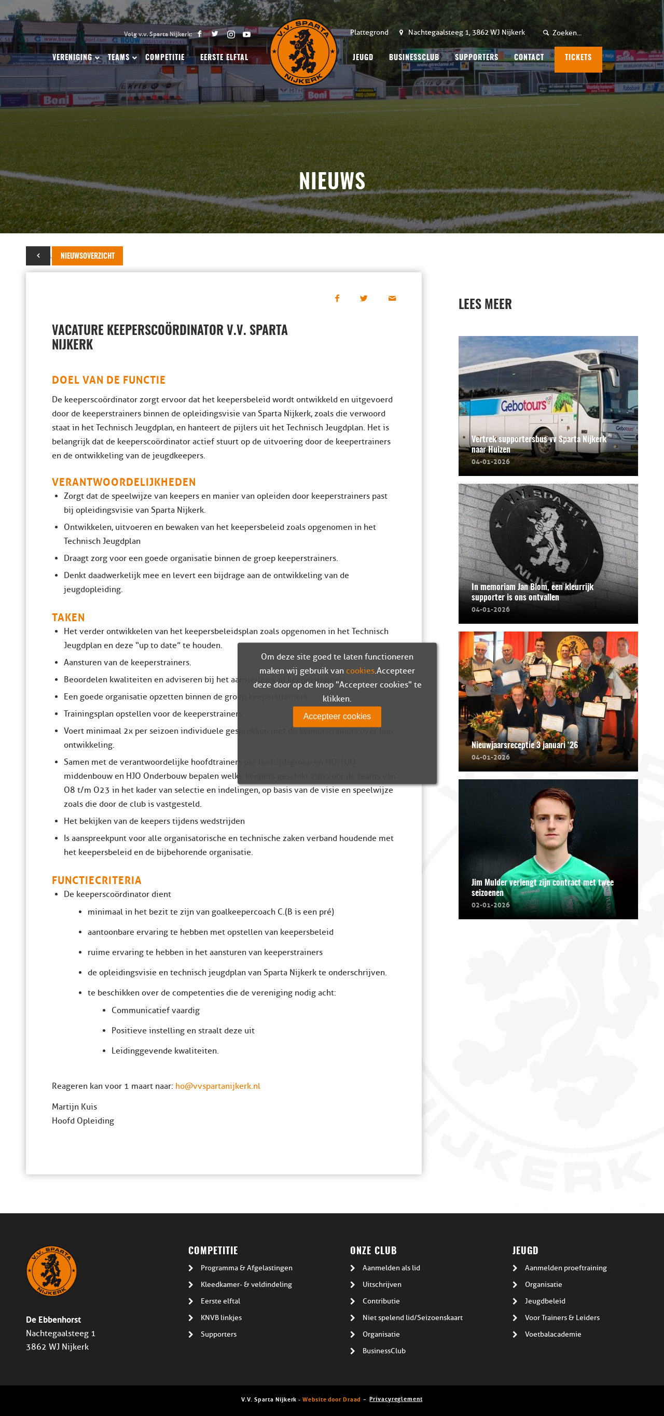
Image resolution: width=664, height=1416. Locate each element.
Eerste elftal (220, 1301)
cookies (360, 671)
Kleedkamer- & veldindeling (246, 1284)
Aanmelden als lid (391, 1268)
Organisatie (381, 1334)
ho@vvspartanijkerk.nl (217, 1086)
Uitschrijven (382, 1284)
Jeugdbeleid (545, 1301)
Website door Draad (331, 1398)
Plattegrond (369, 32)
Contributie (381, 1301)
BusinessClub (384, 1351)
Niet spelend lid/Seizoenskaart (413, 1317)
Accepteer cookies (337, 716)
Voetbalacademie (553, 1334)
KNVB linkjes (221, 1317)
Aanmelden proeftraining (566, 1268)
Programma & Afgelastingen (247, 1268)
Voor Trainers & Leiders (562, 1317)
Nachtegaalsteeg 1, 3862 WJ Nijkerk (466, 32)
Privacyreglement (395, 1398)
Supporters (219, 1334)
